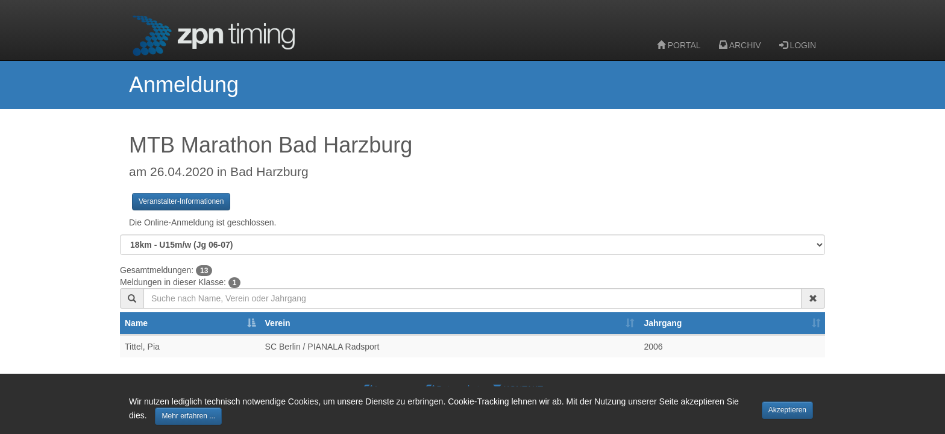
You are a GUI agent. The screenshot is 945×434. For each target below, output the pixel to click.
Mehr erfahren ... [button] (188, 416)
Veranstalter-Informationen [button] (181, 201)
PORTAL (679, 45)
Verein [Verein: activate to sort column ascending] (277, 323)
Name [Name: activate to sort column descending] (136, 323)
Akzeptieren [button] (787, 410)
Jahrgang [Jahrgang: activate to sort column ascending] (663, 323)
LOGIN (797, 45)
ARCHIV (740, 45)
